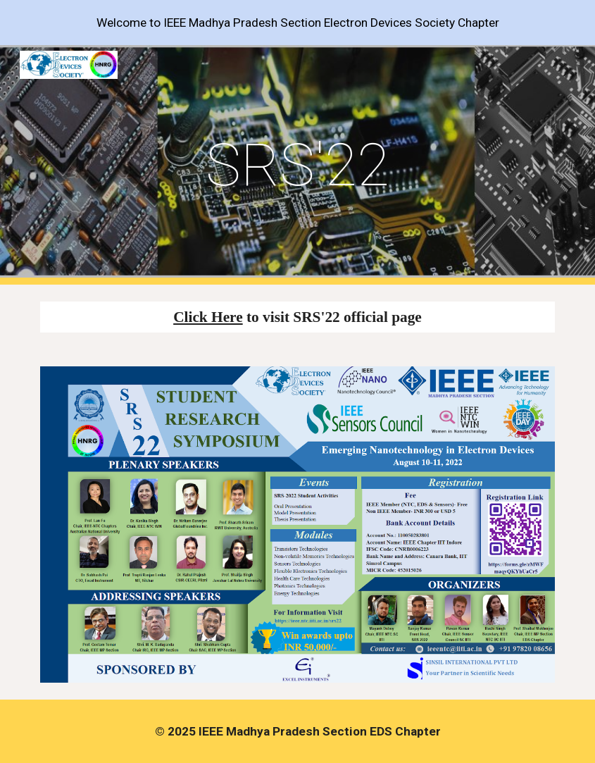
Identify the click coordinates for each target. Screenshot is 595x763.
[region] (297, 22)
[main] (297, 165)
